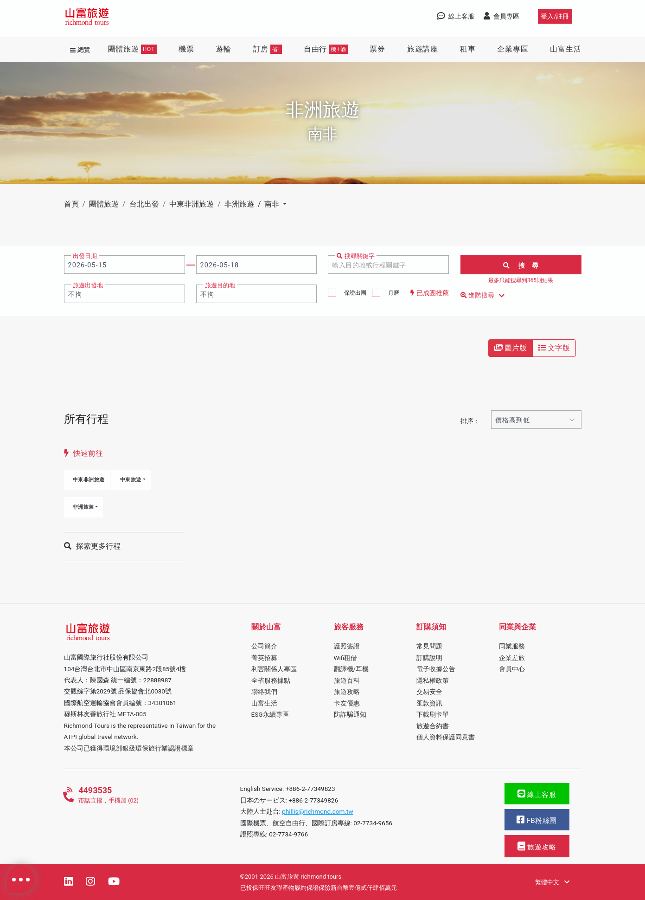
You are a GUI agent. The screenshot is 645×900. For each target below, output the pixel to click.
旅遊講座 (422, 49)
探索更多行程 (92, 546)
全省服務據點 (270, 680)
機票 (186, 49)
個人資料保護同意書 (445, 737)
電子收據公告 (435, 669)
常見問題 (429, 646)
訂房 (267, 49)
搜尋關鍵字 (355, 256)
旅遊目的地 (220, 285)
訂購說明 (429, 657)
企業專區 (512, 49)
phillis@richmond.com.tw (317, 811)
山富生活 (565, 49)
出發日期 (85, 256)
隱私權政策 (432, 680)
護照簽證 (347, 646)
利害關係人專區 (274, 669)
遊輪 (223, 49)
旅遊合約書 (432, 726)
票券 (377, 49)
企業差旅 (512, 657)
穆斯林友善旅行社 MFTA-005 (105, 714)
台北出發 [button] (144, 204)
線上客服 (536, 794)
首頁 (71, 204)
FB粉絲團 (536, 820)
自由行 (326, 49)
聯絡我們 (264, 691)
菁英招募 (264, 657)
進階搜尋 (484, 295)
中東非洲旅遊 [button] (191, 204)
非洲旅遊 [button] (83, 507)
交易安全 (429, 691)
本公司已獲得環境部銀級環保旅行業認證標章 (129, 748)
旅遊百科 (347, 680)
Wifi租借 (346, 657)
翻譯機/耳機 (351, 669)
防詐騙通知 (350, 714)
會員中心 (512, 669)
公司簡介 (264, 646)
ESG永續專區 (270, 714)
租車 (468, 49)
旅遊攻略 (347, 691)
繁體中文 (552, 882)
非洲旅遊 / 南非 (252, 204)
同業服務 (512, 646)
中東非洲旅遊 (89, 480)
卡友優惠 (347, 703)
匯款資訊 (429, 703)
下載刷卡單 (432, 714)
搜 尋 (521, 265)
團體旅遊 (132, 49)
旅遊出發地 (88, 285)
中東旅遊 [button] (130, 480)
